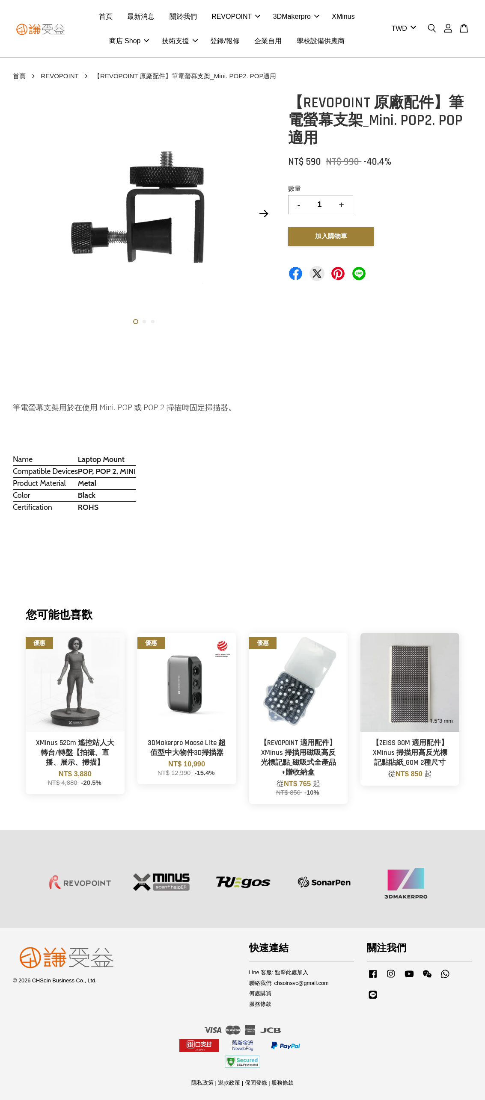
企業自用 (268, 40)
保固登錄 (256, 1082)
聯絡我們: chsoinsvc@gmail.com (289, 983)
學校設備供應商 (321, 40)
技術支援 (180, 40)
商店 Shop (129, 40)
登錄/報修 (224, 40)
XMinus (343, 16)
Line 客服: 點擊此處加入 (279, 972)
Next (263, 214)
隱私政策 (202, 1082)
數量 (294, 188)
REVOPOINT (235, 16)
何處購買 (260, 993)
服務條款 (260, 1004)
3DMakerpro (296, 16)
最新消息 (141, 16)
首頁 (106, 16)
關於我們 (183, 16)
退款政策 (229, 1082)
